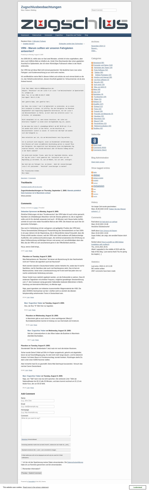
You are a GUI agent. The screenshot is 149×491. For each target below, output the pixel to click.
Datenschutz (36, 35)
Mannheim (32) (99, 119)
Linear (36, 208)
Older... (94, 51)
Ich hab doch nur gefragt (108, 222)
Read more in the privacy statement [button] (36, 487)
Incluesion (48, 35)
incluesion (98, 186)
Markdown (25, 439)
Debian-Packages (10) (103, 75)
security (95, 196)
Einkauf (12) (98, 106)
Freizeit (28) (98, 111)
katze (94, 189)
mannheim (95, 194)
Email (23, 404)
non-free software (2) (101, 80)
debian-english (98, 178)
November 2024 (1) (98, 46)
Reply (30, 251)
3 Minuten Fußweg (39, 41)
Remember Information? (31, 469)
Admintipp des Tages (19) (103, 67)
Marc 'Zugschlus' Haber (33, 303)
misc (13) (96, 92)
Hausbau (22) (99, 116)
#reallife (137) (98, 104)
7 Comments (32, 178)
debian (96, 175)
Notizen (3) (97, 101)
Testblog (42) (98, 128)
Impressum (25, 35)
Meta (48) (96, 89)
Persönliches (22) (100, 123)
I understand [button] (137, 487)
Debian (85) (99, 72)
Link (26, 251)
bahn (95, 172)
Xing (86, 35)
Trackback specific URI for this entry (31, 187)
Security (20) (98, 82)
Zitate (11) (97, 99)
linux (94, 191)
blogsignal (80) (98, 63)
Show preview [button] (26, 196)
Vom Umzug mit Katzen (108, 231)
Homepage (25, 410)
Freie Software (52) (101, 70)
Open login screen (98, 162)
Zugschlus (59, 35)
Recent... (94, 48)
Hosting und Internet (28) (103, 77)
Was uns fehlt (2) (100, 87)
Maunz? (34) (98, 121)
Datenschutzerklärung (75, 462)
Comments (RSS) (99, 147)
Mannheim (24, 178)
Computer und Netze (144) (103, 65)
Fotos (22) (97, 109)
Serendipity (31, 481)
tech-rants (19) (99, 84)
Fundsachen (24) (100, 97)
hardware (95, 183)
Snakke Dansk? (28, 44)
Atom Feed (97, 145)
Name (23, 398)
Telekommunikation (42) (102, 126)
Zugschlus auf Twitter (73, 35)
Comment (24, 416)
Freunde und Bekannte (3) (103, 114)
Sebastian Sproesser (29, 211)
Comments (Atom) (100, 150)
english (95, 180)
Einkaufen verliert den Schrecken (71, 44)
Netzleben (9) (98, 94)
